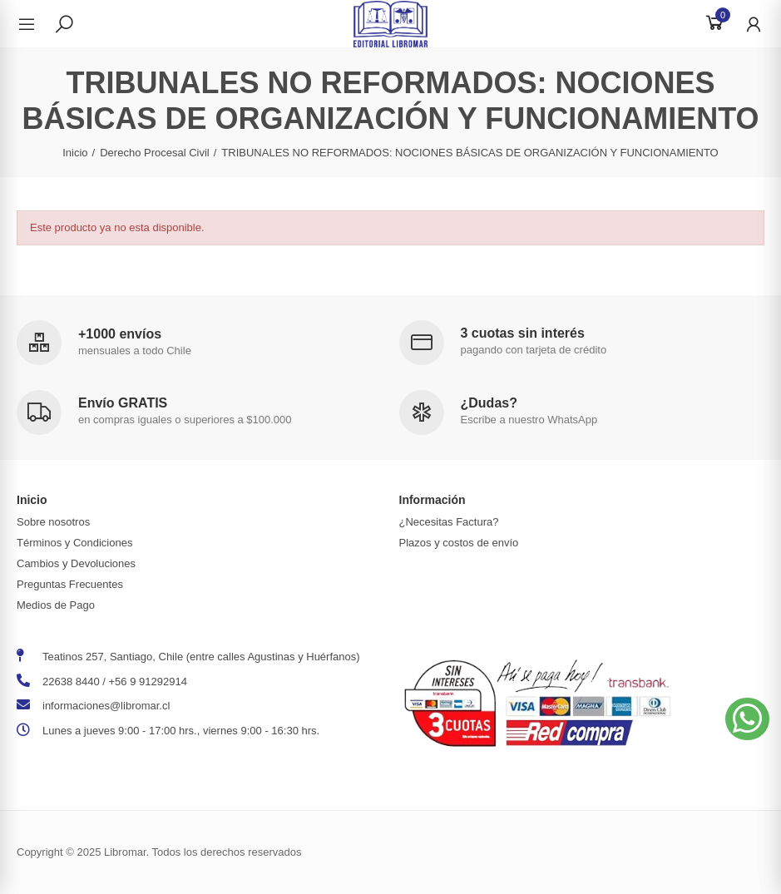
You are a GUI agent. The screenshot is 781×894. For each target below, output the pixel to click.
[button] (747, 719)
